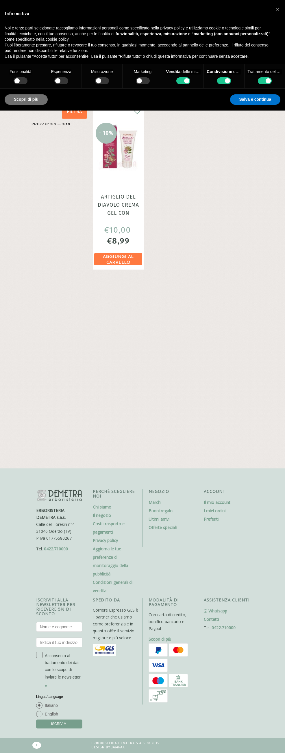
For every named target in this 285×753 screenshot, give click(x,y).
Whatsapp (215, 427)
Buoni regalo (161, 327)
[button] (277, 9)
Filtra (74, 111)
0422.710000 (56, 365)
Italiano (51, 522)
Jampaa (118, 564)
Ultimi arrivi (159, 336)
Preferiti (211, 336)
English (51, 530)
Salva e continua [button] (255, 99)
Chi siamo (102, 323)
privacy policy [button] (172, 28)
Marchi (155, 319)
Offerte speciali (163, 344)
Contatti (211, 436)
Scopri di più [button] (26, 99)
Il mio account (217, 319)
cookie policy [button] (57, 39)
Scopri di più (160, 456)
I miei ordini (214, 327)
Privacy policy (105, 357)
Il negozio (102, 332)
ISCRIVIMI (59, 541)
